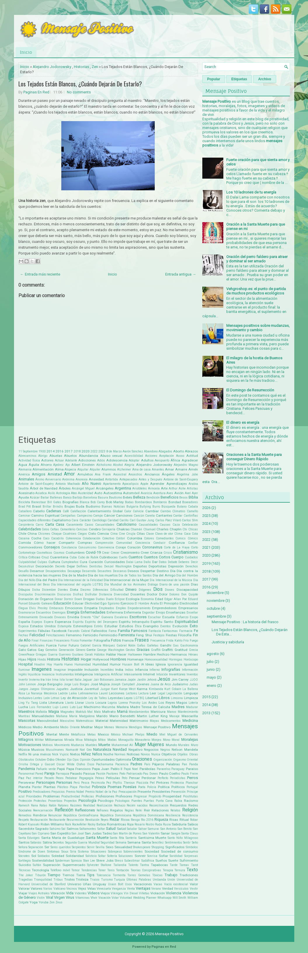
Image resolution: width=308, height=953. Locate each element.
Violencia (173, 893)
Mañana (61, 716)
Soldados (44, 856)
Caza (176, 525)
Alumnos (108, 469)
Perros (192, 778)
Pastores (112, 774)
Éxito (194, 626)
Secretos (58, 842)
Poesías (129, 787)
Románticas (116, 824)
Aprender (157, 484)
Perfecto (163, 778)
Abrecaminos (27, 456)
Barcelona (90, 497)
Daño (147, 562)
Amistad (55, 474)
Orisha (23, 764)
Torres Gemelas (138, 875)
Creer (145, 552)
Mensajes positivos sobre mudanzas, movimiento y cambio (258, 327)
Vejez (82, 888)
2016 (59, 451)
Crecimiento (130, 552)
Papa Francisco (78, 769)
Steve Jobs (104, 860)
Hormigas (175, 659)
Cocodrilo (57, 538)
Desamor (37, 571)
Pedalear (71, 778)
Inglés (22, 674)
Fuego (194, 640)
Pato (122, 774)
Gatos (31, 650)
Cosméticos (44, 553)
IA (142, 664)
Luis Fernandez (40, 707)
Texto (192, 869)
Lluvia (90, 703)
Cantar (177, 516)
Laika (73, 693)
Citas (141, 534)
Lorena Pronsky (129, 703)
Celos (45, 529)
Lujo (55, 707)
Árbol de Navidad (44, 488)
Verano (156, 889)
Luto (73, 707)
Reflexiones (85, 810)
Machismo (92, 707)
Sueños (161, 860)
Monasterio (142, 740)
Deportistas (157, 566)
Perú (77, 783)
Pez (108, 783)
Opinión (85, 760)
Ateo (74, 493)
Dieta (74, 590)
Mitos (102, 740)
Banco (67, 497)
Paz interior (34, 778)
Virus (70, 897)
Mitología (90, 740)
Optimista (123, 759)
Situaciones (98, 851)
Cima (114, 534)
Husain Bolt (130, 664)
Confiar (193, 543)
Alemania (25, 469)
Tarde (174, 865)
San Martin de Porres (127, 833)
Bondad (174, 502)
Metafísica (78, 734)
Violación (157, 893)
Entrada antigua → (180, 274)
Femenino (73, 635)
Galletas (153, 645)
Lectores (131, 693)
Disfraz (78, 594)
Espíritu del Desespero (101, 622)
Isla (62, 680)
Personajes (45, 782)
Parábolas (147, 769)
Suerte (173, 860)
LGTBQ (139, 698)
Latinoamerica (88, 693)
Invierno (34, 680)
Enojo (160, 612)
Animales (26, 479)
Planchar (192, 783)
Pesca (85, 783)
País (147, 764)
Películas (113, 778)
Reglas (129, 810)
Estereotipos (83, 626)
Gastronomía (189, 645)
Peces (60, 778)
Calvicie (138, 511)
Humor (115, 664)
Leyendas (115, 698)
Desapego (74, 571)
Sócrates (24, 856)
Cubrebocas (108, 557)
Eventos (165, 626)
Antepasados (128, 479)
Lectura (143, 693)
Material (101, 721)
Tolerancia (103, 875)
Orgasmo (179, 760)
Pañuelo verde (46, 769)
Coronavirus (152, 547)
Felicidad (37, 635)
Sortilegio (24, 861)
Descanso (119, 571)
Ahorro (46, 465)
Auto (98, 493)
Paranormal (26, 774)
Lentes (37, 698)
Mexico (103, 734)
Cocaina (23, 538)
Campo (98, 516)
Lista (43, 703)
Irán (48, 680)
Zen (95, 67)
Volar (115, 898)
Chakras (123, 529)
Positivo (25, 791)
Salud (111, 828)
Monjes (156, 740)
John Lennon (27, 684)
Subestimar (132, 861)
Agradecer (190, 460)
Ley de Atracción (74, 698)
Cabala (193, 506)
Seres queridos (61, 847)
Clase (150, 534)
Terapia (168, 870)
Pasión (100, 774)
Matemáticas (85, 721)
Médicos (25, 727)
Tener (102, 870)
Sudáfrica (147, 861)
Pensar (134, 778)
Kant (114, 689)
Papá (61, 769)
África (175, 460)
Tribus (58, 879)
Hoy (49, 664)
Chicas (193, 529)
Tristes (69, 879)
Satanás (35, 842)
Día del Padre (46, 580)
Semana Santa (139, 842)
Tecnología (40, 870)
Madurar (192, 707)
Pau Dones (150, 774)
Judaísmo (180, 684)
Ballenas (56, 497)
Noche (108, 754)
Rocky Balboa (97, 824)
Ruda (158, 824)
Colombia (134, 538)
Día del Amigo (164, 575)
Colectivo (108, 538)
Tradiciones (189, 875)
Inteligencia (84, 674)
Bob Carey (98, 502)
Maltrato (109, 712)
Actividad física (29, 460)
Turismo (107, 879)
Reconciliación (158, 805)
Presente (144, 792)
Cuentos (135, 557)
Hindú (41, 659)
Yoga (33, 902)
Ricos (125, 820)
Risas (173, 820)
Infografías (170, 669)
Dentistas (95, 566)
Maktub (81, 712)
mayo (211, 677)
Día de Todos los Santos (135, 575)
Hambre (149, 654)
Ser (46, 847)
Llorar (79, 703)
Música (24, 750)
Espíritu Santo (162, 622)
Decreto (60, 566)
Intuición (162, 674)
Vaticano (59, 889)
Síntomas (53, 851)
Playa (73, 787)
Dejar (71, 566)
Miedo (152, 734)
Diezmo (85, 590)
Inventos (192, 674)
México (115, 734)
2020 (85, 451)
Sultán (37, 865)
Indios (129, 670)
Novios (145, 754)
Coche (36, 538)
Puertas (149, 801)
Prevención (178, 792)
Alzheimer (124, 469)
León (46, 698)
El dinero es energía (242, 422)
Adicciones (87, 460)
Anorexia (82, 479)
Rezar (114, 819)
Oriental (192, 760)
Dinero (131, 589)
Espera (48, 622)
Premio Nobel (75, 792)
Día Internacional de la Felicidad (80, 580)
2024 (206, 523)
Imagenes (42, 669)
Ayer (195, 493)
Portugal (192, 787)
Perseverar (26, 782)
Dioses (169, 590)
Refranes (103, 810)
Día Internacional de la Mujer (126, 580)
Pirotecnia (177, 783)
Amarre (181, 469)
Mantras (24, 716)
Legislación (174, 693)
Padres (136, 764)
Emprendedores (164, 608)
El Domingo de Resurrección (250, 390)
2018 (77, 451)
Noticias (133, 754)
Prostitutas (190, 796)
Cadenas (53, 511)
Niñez (86, 754)
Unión (171, 879)
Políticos (178, 787)
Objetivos (168, 754)
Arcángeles (105, 488)
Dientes (63, 590)
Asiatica (41, 493)
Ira (43, 679)
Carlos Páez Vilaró (168, 520)
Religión (190, 810)
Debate (172, 562)
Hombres (118, 659)
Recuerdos (178, 805)
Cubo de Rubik (88, 557)
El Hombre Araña (147, 603)
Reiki (138, 810)
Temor (75, 870)
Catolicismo (126, 524)
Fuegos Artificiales (31, 645)
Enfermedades (93, 612)
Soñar (163, 856)
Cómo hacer (44, 543)
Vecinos (71, 889)
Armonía (154, 488)
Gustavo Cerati (82, 654)
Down (78, 599)
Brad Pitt (24, 506)
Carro (39, 525)
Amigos (38, 474)
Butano (182, 506)
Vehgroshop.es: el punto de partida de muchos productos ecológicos (256, 291)
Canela (150, 516)
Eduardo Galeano (41, 603)
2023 (101, 451)
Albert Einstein (83, 465)
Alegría (129, 465)
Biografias (70, 502)
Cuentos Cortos (157, 557)
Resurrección (75, 820)
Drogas (89, 599)
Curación (96, 562)
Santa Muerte (97, 837)
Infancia (141, 670)
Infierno (154, 670)
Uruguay (99, 884)
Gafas (141, 645)
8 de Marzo (114, 451)
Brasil (36, 506)
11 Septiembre (28, 451)
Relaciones (160, 810)
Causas (165, 525)
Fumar (62, 645)
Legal (161, 693)
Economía (147, 599)
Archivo (264, 79)
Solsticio (91, 856)
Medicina (190, 720)
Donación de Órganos (35, 599)
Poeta (141, 787)
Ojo (69, 760)
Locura (100, 703)
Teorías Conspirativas (145, 870)
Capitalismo (61, 520)
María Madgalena (82, 716)
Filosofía (185, 635)
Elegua (23, 608)
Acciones (151, 456)
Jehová (151, 680)
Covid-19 (93, 552)
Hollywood (101, 659)
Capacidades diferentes (34, 520)
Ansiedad (96, 479)
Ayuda (23, 497)
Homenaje (135, 659)
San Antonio (168, 829)
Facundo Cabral (79, 631)
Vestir (194, 889)
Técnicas (24, 870)
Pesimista (98, 783)
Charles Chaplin (168, 529)
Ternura (179, 870)
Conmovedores (30, 547)
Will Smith (179, 898)
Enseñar (192, 612)
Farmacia (185, 631)
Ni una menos (39, 754)
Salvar (142, 829)
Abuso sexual (111, 456)
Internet (149, 674)
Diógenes (145, 590)
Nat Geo (85, 750)
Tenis (111, 870)
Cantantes (164, 515)
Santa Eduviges (29, 838)
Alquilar (82, 469)
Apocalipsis (130, 484)
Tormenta (119, 875)
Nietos (75, 754)
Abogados (165, 451)
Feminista (127, 635)
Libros (164, 698)
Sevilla (100, 847)
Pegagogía (86, 778)
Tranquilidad (43, 879)
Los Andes (149, 703)
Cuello (123, 557)
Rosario (140, 824)
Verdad (167, 888)
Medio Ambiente (46, 727)
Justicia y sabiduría (228, 642)
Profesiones (105, 796)
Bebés (127, 497)
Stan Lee (89, 861)
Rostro (150, 824)
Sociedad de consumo (179, 851)
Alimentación (43, 469)
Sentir (187, 842)
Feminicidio (108, 635)
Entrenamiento (28, 617)
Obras (193, 754)
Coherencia (73, 538)
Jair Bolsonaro (103, 680)
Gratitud (181, 650)
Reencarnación (43, 810)
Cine (122, 534)
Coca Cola (191, 534)
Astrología (63, 493)
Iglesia (161, 664)
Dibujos (24, 590)
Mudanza (77, 745)
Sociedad (152, 851)
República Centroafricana (80, 815)
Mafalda (41, 712)
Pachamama (104, 764)
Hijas (22, 659)
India (119, 670)
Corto (194, 547)
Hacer (121, 654)
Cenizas (82, 529)
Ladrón (63, 693)
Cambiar (152, 511)
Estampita (65, 626)
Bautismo (115, 497)
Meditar (87, 727)
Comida (24, 543)
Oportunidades (103, 759)
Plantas (49, 787)
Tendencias (89, 870)
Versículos (181, 889)
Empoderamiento (139, 608)
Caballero (25, 511)
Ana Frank (103, 474)
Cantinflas (191, 516)
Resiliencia (173, 815)
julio (210, 661)
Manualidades (43, 716)
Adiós (101, 460)
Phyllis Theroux (124, 783)
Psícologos (122, 801)
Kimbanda (156, 689)
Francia (128, 640)
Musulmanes (55, 750)
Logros (112, 703)
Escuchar (154, 617)
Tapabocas (159, 865)
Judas (193, 684)
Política (164, 787)
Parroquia (62, 774)
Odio (50, 759)
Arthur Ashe (177, 488)
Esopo (194, 617)
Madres (178, 707)
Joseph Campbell (123, 684)
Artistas (192, 488)
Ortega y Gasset (42, 764)
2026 (206, 508)
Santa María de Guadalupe (62, 838)
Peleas (99, 778)
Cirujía (130, 534)
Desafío (23, 571)
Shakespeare (141, 847)
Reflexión (64, 810)
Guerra (53, 654)
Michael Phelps (133, 734)
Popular (213, 79)
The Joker (25, 875)
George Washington (110, 650)
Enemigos (59, 612)
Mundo (171, 745)
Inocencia (48, 674)
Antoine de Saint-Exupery (180, 479)
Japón (131, 680)
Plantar (37, 787)
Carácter (85, 520)
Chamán (136, 529)
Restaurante (57, 820)
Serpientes (79, 847)
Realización (104, 805)
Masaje (174, 716)
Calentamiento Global (105, 511)
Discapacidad (187, 590)
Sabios (192, 824)
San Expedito (60, 833)
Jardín (141, 680)
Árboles (65, 488)
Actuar (59, 460)
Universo (74, 884)
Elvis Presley (38, 608)
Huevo (68, 664)
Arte (164, 488)
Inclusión (91, 670)
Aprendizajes (176, 484)
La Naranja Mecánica (41, 693)
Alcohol (118, 465)
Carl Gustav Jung (142, 520)
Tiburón (40, 875)
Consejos (52, 547)
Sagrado (41, 829)
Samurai (153, 829)
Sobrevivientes (133, 851)
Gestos (130, 650)
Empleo (121, 608)
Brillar (47, 506)
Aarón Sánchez (133, 451)
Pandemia (26, 768)
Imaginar (60, 670)
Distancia (105, 594)
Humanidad (82, 664)
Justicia (76, 689)
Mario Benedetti (122, 716)
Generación (66, 650)
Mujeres (155, 744)
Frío (186, 640)
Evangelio (151, 626)
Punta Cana (164, 801)
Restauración (39, 820)
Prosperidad (172, 796)
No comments (79, 92)
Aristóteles (139, 488)
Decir (194, 562)
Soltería (112, 856)
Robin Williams (52, 824)
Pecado (49, 778)
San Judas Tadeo (98, 833)
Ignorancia (175, 664)
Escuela (168, 617)
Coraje (121, 547)
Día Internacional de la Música (171, 580)
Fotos (116, 640)
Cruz (45, 557)
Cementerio (67, 529)
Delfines (82, 566)
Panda (193, 764)
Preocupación (128, 792)
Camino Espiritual (45, 515)
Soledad (57, 856)
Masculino (67, 721)
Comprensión (104, 543)
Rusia (167, 824)
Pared (39, 774)
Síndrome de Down (31, 851)
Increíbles (107, 670)
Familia (124, 630)
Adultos (147, 460)
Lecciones (116, 693)
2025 (206, 515)
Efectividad (92, 603)
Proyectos (70, 801)
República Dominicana (148, 815)
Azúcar (35, 497)
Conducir (159, 543)
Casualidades (104, 525)
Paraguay (178, 769)
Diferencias (100, 590)
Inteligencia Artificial (108, 674)
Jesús (163, 679)
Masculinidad (47, 721)
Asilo (51, 493)
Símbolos (192, 847)
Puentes (136, 801)
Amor (69, 474)
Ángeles (168, 474)
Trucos (95, 879)
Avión (179, 493)
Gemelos (51, 650)
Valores (36, 888)
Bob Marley (115, 502)
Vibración (58, 893)
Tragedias (25, 879)
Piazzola (142, 783)
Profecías (87, 796)
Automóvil (131, 493)
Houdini (39, 664)
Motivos (47, 745)
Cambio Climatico (172, 511)
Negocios (151, 750)
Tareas (184, 865)
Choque (56, 534)
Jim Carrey (180, 679)
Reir (147, 810)
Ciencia (103, 534)
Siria (73, 851)
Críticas (34, 557)
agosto (213, 653)
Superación (51, 865)
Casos (89, 525)
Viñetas (144, 893)
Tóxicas (157, 875)
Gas (176, 645)
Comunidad (124, 543)
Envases (60, 617)
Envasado (46, 617)
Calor (127, 511)
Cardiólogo (99, 520)
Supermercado (73, 865)
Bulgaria (132, 506)
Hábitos (99, 654)
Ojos (75, 760)
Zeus (58, 902)
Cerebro (95, 529)
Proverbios (55, 801)
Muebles (91, 745)
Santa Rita (117, 838)
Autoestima (112, 493)
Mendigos (135, 727)
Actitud (192, 456)
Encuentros (43, 612)
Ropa (130, 824)
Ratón (52, 805)
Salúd (121, 829)
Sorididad (176, 856)
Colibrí (120, 538)
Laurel (103, 693)
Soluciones (126, 856)
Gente (90, 650)
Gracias (143, 649)
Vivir (94, 897)
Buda (80, 506)
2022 (94, 451)
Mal (90, 712)
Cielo (92, 534)
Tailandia (119, 865)
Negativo (135, 750)
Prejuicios (58, 792)
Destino (163, 571)
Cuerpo (177, 557)
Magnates (67, 712)
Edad (159, 599)
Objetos (182, 754)
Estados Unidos (43, 626)
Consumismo (87, 547)
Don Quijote (189, 594)
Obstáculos (26, 760)
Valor (194, 884)
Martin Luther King (152, 716)
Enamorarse (26, 612)
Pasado (76, 773)
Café (66, 511)
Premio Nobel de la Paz (101, 792)
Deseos (133, 571)
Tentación (122, 870)
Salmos (73, 829)
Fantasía (155, 631)
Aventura (159, 493)
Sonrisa (152, 856)
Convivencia (106, 547)
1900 (42, 451)
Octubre (40, 760)
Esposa (23, 626)
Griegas (41, 654)
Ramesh (23, 805)
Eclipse (120, 599)
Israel (70, 680)
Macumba (108, 707)
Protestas (40, 801)
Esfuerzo (182, 617)
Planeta (24, 787)
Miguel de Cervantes (182, 734)
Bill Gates (54, 502)
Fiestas (171, 635)
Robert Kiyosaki (29, 824)
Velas (91, 888)
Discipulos (25, 594)
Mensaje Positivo (157, 727)
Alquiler (95, 469)
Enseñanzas (175, 612)
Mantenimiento (188, 712)
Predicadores (42, 792)
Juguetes (62, 689)
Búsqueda (168, 506)
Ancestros (135, 474)
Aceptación (166, 456)
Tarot (194, 865)
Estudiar (111, 626)
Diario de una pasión (174, 584)
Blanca (84, 502)
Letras (55, 698)
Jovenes (142, 684)
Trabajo (171, 875)
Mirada (69, 740)
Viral (49, 897)
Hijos (31, 659)
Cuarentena (59, 557)
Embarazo (56, 608)
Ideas (149, 664)
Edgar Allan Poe (175, 599)
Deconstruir (26, 566)
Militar (39, 740)
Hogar (86, 659)
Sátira (47, 842)
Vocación (104, 898)
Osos (90, 764)
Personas (64, 782)
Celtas (54, 529)
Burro (156, 506)
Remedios (25, 815)
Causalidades (148, 525)
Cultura (54, 562)
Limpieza (191, 698)
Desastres (105, 571)
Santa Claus (189, 833)
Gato (22, 650)
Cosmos (59, 553)
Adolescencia (117, 460)
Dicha (36, 590)
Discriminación (45, 594)
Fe (196, 630)
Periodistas (177, 778)
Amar (169, 469)
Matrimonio (139, 721)
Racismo (191, 801)
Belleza (139, 497)
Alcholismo (104, 465)
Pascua (89, 773)
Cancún (139, 516)
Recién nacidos (137, 805)
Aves (169, 493)
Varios (47, 889)
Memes (109, 727)
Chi (184, 529)
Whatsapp (164, 898)
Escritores (138, 617)
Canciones (124, 515)
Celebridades (29, 529)
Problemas (51, 796)
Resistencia (190, 815)
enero (211, 685)
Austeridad (85, 493)
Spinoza (76, 861)
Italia (77, 680)
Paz (21, 778)
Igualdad (191, 664)
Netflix (22, 754)
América (24, 474)
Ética (138, 626)
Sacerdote (26, 829)
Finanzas (46, 640)
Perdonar (149, 778)
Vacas (158, 884)
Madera (123, 707)
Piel (152, 783)
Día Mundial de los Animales (125, 584)
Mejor (98, 727)
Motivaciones (29, 745)
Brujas (70, 506)
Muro (194, 745)
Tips (90, 875)
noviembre (216, 600)
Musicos (37, 750)
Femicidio (90, 635)
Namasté (72, 750)
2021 (206, 547)
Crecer (115, 553)
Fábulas (44, 631)
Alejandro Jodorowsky (52, 67)
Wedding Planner (144, 898)
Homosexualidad (156, 659)
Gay (41, 650)
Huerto (58, 664)
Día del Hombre (187, 575)
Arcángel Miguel (83, 488)
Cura (83, 562)
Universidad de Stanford (48, 884)
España (24, 622)
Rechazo (119, 805)
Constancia (69, 547)
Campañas (68, 516)
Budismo (93, 506)
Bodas (129, 502)
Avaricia (146, 493)
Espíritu (78, 622)
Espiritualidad (186, 621)
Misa (79, 740)
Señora (22, 847)
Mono (166, 740)
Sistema (83, 851)
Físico (75, 640)
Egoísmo (113, 603)
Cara (75, 520)
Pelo (124, 778)
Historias (81, 67)
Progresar (140, 796)
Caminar (24, 516)
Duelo (110, 599)
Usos (128, 884)
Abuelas (55, 456)
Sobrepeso (115, 851)
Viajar (22, 893)
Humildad (100, 664)
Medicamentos (171, 721)
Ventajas (143, 888)
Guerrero (65, 654)
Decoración (44, 566)
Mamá (122, 711)
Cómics (193, 538)
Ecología (133, 599)
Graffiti (156, 650)
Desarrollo (89, 571)
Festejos (159, 635)
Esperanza (63, 622)
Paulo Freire (189, 774)
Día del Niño (26, 580)
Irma (55, 680)
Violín (41, 898)
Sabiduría (179, 824)
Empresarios (188, 608)
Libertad (151, 698)
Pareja (49, 773)
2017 (69, 451)
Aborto (178, 451)
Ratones (63, 805)
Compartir (66, 543)
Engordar (148, 612)
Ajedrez (58, 465)
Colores (149, 538)
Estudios (126, 626)
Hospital (25, 664)
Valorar (24, 888)
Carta (49, 524)
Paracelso (163, 769)
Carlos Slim (190, 520)
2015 (206, 697)
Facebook (59, 631)
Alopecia (70, 469)
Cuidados (191, 557)
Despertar (147, 571)
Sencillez (158, 842)
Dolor (163, 594)
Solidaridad (75, 856)
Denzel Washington (118, 566)
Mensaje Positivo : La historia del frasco (245, 622)
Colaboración (91, 538)
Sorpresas (191, 856)
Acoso (180, 456)
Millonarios (54, 740)
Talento (133, 865)
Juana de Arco (160, 684)
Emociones (74, 608)
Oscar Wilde (65, 764)
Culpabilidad (27, 562)
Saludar (132, 829)
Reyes (105, 820)
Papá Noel (131, 769)
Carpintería (26, 525)
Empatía (91, 608)
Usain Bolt (115, 884)
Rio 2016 (147, 820)
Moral (176, 740)
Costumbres (75, 552)
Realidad (89, 805)
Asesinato (26, 493)
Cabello (39, 511)
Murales (183, 745)
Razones (76, 805)
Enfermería (132, 612)
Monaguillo (125, 740)
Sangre (175, 833)
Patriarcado (134, 774)
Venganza (119, 889)
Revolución (92, 820)
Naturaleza (102, 749)
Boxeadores (190, 502)
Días (194, 584)
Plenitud (84, 787)
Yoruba (43, 902)
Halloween (135, 654)
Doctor (152, 594)
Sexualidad (123, 847)
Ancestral (119, 474)
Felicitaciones (55, 635)
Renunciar (55, 815)
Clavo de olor (164, 534)
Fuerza (51, 645)
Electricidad (189, 603)
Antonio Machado (67, 484)
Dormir (68, 599)
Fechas (23, 635)
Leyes (128, 698)
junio (211, 669)
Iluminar (24, 670)
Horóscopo (191, 659)
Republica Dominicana (115, 815)
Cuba (73, 557)
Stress (119, 861)
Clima (178, 534)
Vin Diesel (131, 893)
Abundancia (88, 456)
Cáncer (109, 515)
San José (78, 833)
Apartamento (112, 484)
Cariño (123, 520)
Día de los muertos (103, 575)
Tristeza (82, 879)
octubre (213, 608)
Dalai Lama (134, 562)
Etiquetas (239, 79)
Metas (91, 734)
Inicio (26, 52)
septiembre (216, 616)
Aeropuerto (162, 460)
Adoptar (134, 460)
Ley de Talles (97, 698)
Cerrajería (108, 529)
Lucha (23, 707)
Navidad (120, 749)
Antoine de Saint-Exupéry (36, 484)
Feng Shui (144, 635)
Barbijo (77, 497)
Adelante (71, 460)
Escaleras (121, 617)
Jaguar (87, 680)
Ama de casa (141, 469)
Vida (70, 893)
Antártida (111, 479)
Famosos (139, 630)
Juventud (91, 689)
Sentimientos (173, 842)
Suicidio (24, 865)
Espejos (37, 622)
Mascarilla (190, 716)
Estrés (98, 626)
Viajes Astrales (39, 893)
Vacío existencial (176, 884)
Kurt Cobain (172, 689)
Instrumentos (65, 674)
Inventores (177, 674)
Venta (131, 889)
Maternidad (119, 721)
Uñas (87, 884)
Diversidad (121, 594)
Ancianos (152, 474)
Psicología (87, 800)
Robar (194, 820)
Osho (80, 764)
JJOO (194, 680)
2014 (50, 451)
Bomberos (160, 502)
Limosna (177, 698)
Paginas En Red (36, 92)
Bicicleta (24, 502)
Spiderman (62, 861)
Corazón (134, 547)
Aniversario (53, 479)
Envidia (73, 617)
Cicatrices (69, 534)
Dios (158, 589)
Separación (35, 847)
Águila (34, 465)
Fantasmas (170, 631)
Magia (53, 711)
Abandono (151, 451)
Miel (162, 734)
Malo (97, 712)
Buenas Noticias (113, 506)
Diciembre (49, 590)
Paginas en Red (164, 947)
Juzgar (105, 689)
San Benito (185, 829)
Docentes (137, 594)
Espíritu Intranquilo (134, 622)
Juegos (23, 689)
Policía (151, 787)
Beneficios (169, 497)
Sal (63, 829)
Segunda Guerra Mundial (82, 842)
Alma (59, 469)
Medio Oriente (70, 727)
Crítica (22, 557)
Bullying (145, 506)
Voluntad (126, 898)
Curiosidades (114, 562)
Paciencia (121, 764)
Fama (112, 631)
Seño (195, 842)
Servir (91, 847)
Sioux (64, 851)
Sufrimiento (189, 860)
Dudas (100, 599)
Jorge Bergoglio (49, 684)
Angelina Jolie (187, 474)
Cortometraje (27, 553)
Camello (192, 511)
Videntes (81, 893)
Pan (184, 764)
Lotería (193, 703)
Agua (22, 465)
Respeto (23, 820)
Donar (59, 599)
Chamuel (149, 529)
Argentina (123, 488)
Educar (77, 603)
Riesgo (135, 820)
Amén (193, 469)
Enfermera (115, 612)
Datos (163, 562)
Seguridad (107, 842)
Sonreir (140, 856)
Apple (144, 484)
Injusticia (34, 674)
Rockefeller (79, 824)
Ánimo (39, 479)
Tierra (80, 875)
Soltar (102, 856)
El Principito (169, 603)
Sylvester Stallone (99, 865)
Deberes (183, 562)
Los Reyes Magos (173, 703)
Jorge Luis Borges (76, 684)
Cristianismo (185, 552)
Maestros (26, 711)
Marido (101, 716)
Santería (131, 838)
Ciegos (82, 534)
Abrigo (42, 456)
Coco (46, 538)
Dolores (174, 594)
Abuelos (70, 456)
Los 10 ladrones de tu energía (251, 192)
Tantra (144, 865)
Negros (165, 750)
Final (35, 640)
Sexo (109, 847)
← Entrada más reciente (40, 274)
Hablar (111, 654)
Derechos (191, 566)
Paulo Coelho (169, 773)
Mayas (154, 721)
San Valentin (151, 833)
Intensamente (133, 674)
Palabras (173, 764)
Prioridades (34, 796)
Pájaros (158, 764)
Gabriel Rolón (125, 645)
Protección (25, 801)
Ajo (67, 465)
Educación (62, 603)
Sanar (165, 833)
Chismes (44, 534)
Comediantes (165, 538)
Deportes (140, 566)
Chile (22, 534)
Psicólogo (105, 801)
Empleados (106, 608)
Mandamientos (139, 712)
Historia (53, 659)
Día (172, 571)
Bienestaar (38, 502)
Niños (97, 754)
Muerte (104, 745)
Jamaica (120, 680)
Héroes (193, 654)
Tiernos (68, 875)
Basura (103, 497)
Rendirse (40, 815)
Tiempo (54, 875)
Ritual (184, 820)
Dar (155, 562)
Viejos (105, 893)
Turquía (119, 879)
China (32, 534)
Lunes (64, 707)
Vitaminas (82, 898)
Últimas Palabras (138, 879)
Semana (121, 842)
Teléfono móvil (60, 870)
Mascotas (26, 720)
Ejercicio (127, 603)
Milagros (25, 739)
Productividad (70, 796)
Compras (85, 543)
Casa (60, 524)
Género (80, 650)
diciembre (215, 592)
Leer (153, 693)
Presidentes (161, 792)
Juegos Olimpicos (42, 689)
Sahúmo (55, 829)
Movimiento (62, 745)
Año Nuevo (91, 483)
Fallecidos (99, 631)
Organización (162, 760)
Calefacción (78, 511)
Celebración (190, 525)
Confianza (177, 543)
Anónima (68, 479)
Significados (175, 847)
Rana (34, 805)
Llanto (69, 703)
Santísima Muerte (152, 838)
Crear (105, 553)
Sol (33, 856)
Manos (171, 712)
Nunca (155, 754)
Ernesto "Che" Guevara (97, 617)
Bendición (153, 497)
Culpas (42, 562)
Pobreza (99, 787)
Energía (73, 612)
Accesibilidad (133, 456)
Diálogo (153, 584)
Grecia (193, 650)
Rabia (178, 801)
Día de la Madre (74, 575)
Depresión (176, 566)
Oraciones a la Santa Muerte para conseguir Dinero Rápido (254, 456)
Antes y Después (150, 479)
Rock (68, 824)
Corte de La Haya (176, 547)
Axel (188, 493)
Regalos (116, 810)
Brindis (58, 506)
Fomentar (86, 640)
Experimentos (27, 631)
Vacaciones (143, 884)
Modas (112, 740)
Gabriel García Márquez (97, 645)
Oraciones (142, 759)
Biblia (193, 497)
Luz (79, 707)
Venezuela (104, 889)
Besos (183, 497)
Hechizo (163, 654)
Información (190, 670)
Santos (23, 842)
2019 (206, 563)
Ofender (60, 760)
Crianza (156, 552)
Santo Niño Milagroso (183, 838)
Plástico (62, 787)
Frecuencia (157, 640)
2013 (206, 713)
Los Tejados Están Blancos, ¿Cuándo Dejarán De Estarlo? (80, 84)
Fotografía (102, 640)
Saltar (101, 829)
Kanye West (127, 689)
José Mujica (100, 684)
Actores (47, 460)
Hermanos (178, 654)
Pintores (162, 782)
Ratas (43, 805)
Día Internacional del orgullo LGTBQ (77, 584)
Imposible (75, 670)
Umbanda (159, 879)
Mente (64, 734)
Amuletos (85, 474)
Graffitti (167, 650)
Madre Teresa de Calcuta (150, 707)
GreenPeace (26, 654)
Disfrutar (91, 594)
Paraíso (192, 769)
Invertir (23, 680)
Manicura (158, 712)
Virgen (59, 897)
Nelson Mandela (185, 750)
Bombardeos (143, 502)
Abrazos (191, 451)
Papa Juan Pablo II (107, 769)
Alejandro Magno (186, 465)
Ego (103, 603)
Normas (120, 754)
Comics (180, 538)
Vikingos (117, 893)
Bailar (45, 497)
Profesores (124, 796)
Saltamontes (87, 829)
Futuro (74, 645)
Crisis (167, 553)
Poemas (114, 787)
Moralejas (189, 739)
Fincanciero (61, 640)
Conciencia (142, 543)
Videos (94, 893)
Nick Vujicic (60, 754)
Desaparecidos (56, 571)
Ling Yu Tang (28, 703)
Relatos (175, 810)
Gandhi (165, 645)
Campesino (84, 516)
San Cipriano (40, 833)
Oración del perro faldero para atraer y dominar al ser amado (257, 259)
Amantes (158, 469)
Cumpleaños (70, 562)
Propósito (155, 796)
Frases (142, 640)
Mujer (140, 744)
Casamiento (74, 525)
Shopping (158, 847)
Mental (51, 734)
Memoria (122, 727)
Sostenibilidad (43, 860)
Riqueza (161, 819)
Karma (142, 689)
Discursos (64, 594)
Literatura (56, 703)
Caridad (113, 520)
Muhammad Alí (122, 745)
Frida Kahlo (174, 640)
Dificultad (116, 590)
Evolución (180, 626)
